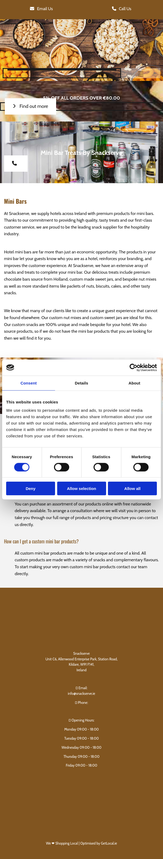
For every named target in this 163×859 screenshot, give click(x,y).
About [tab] (134, 383)
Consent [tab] (29, 383)
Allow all (132, 488)
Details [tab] (81, 383)
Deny (31, 488)
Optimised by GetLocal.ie (98, 843)
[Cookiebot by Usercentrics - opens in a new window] (133, 367)
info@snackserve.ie (81, 693)
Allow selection (81, 488)
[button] (41, 9)
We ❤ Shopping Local (62, 843)
